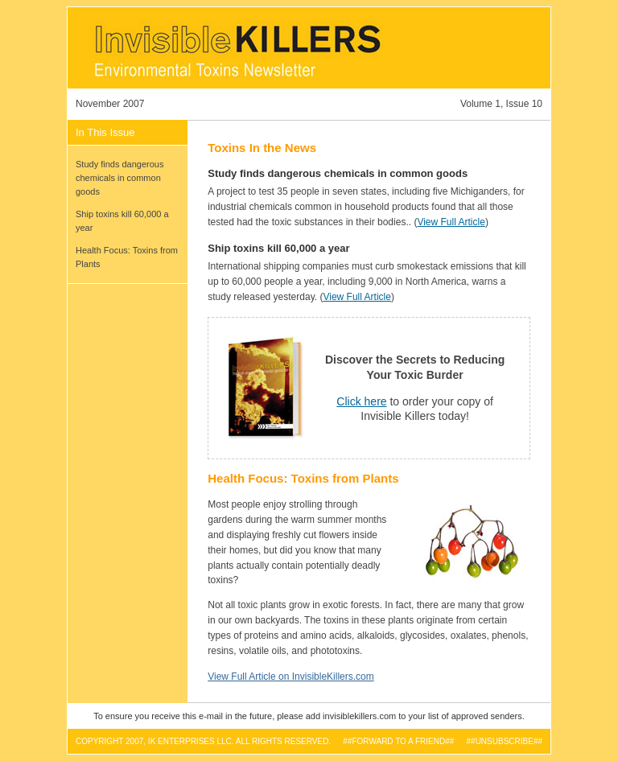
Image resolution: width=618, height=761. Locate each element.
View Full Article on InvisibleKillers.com (291, 676)
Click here (361, 401)
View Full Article (450, 222)
